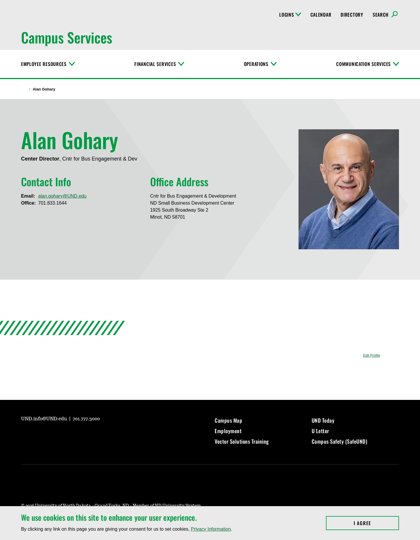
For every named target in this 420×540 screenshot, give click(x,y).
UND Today (323, 420)
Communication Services (363, 63)
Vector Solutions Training (242, 441)
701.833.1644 (52, 203)
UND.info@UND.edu (44, 419)
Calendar (321, 14)
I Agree (376, 523)
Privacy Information (211, 529)
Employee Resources (44, 63)
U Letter (320, 431)
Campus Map (228, 420)
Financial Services (155, 63)
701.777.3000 (86, 419)
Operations (256, 63)
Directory (352, 14)
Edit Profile (371, 355)
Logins (290, 14)
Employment (228, 431)
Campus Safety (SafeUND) (339, 441)
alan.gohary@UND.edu (62, 196)
